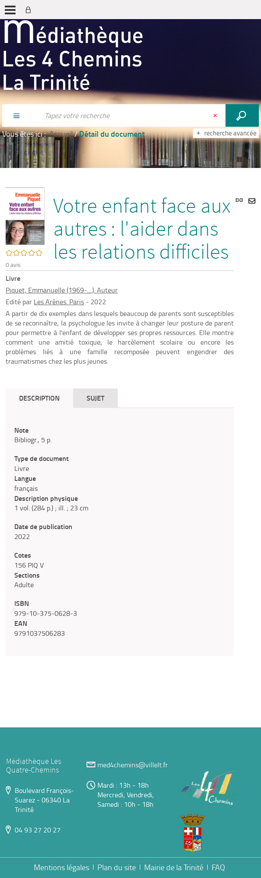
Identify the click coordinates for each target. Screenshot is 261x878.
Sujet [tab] (95, 398)
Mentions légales (61, 867)
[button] (25, 215)
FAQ (218, 867)
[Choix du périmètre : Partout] (20, 115)
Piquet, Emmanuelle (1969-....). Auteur (62, 290)
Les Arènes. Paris (59, 301)
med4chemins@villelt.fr (132, 764)
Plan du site (116, 867)
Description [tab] (39, 398)
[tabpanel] (119, 531)
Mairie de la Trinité (173, 867)
